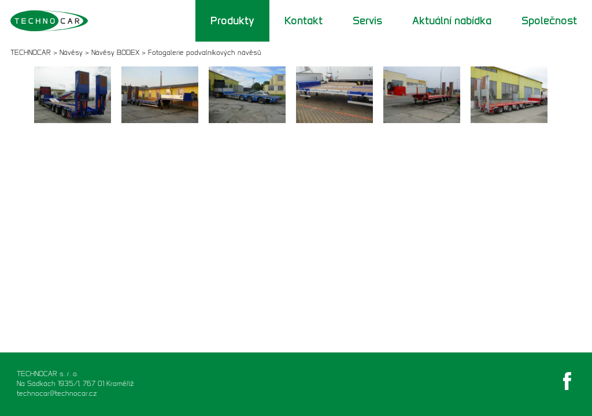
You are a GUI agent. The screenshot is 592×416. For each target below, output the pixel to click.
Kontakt (303, 21)
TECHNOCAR (30, 52)
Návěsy (71, 52)
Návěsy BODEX (115, 52)
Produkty (232, 21)
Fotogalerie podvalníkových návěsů (204, 52)
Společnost (549, 21)
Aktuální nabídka (451, 21)
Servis (367, 21)
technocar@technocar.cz (57, 393)
